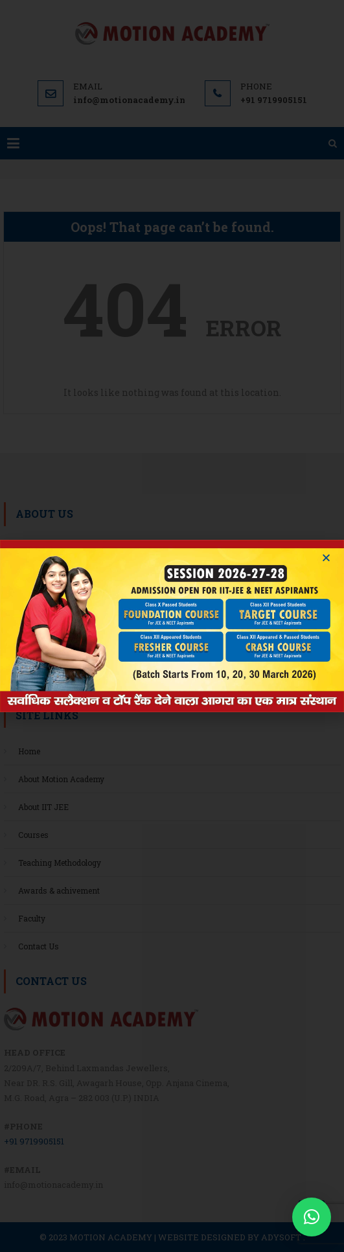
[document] (172, 626)
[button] (311, 1217)
